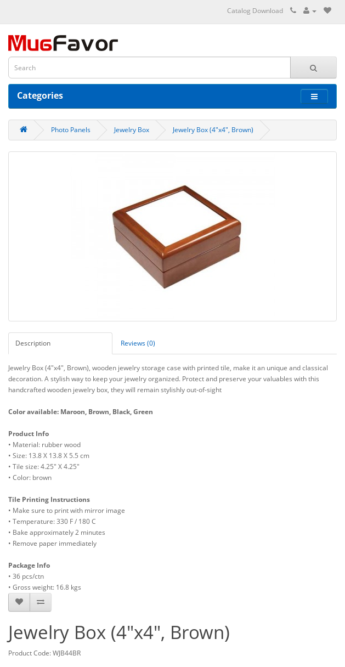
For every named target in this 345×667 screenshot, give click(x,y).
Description (32, 343)
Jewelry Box (131, 129)
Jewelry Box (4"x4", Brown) (213, 129)
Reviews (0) (138, 343)
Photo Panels (71, 129)
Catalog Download (255, 10)
